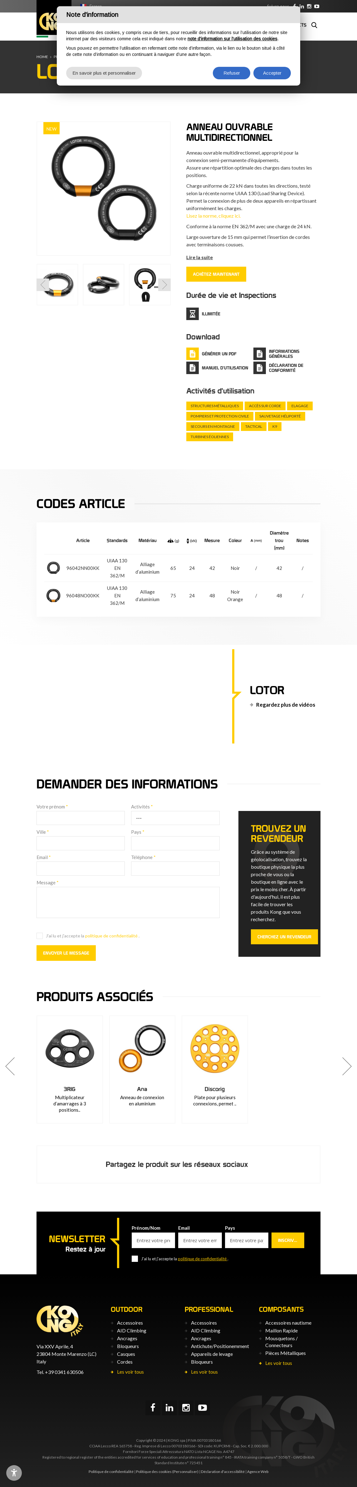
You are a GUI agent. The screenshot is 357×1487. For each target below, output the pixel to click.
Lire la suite (199, 257)
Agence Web (257, 1471)
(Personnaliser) (185, 1471)
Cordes (125, 1362)
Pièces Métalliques (285, 1353)
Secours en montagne (213, 426)
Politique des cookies (154, 1471)
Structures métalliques (215, 405)
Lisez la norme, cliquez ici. (213, 216)
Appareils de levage (212, 1354)
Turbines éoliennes (210, 436)
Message (48, 882)
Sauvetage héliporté (280, 416)
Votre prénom (52, 806)
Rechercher (314, 25)
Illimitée (211, 313)
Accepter (272, 73)
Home (42, 56)
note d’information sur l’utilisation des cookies (232, 38)
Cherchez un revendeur (284, 936)
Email (44, 857)
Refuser (231, 73)
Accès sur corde (265, 405)
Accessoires (130, 1323)
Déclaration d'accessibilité (223, 1471)
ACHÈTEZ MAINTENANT (216, 274)
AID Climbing (131, 1330)
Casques (126, 1354)
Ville (43, 832)
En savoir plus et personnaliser (104, 73)
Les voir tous (130, 1372)
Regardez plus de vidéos (285, 704)
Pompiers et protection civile (220, 416)
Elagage (299, 405)
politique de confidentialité (112, 935)
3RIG (70, 1089)
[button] (43, 285)
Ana (142, 1089)
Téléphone (143, 857)
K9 (274, 426)
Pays (137, 832)
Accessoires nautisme (288, 1323)
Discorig (215, 1089)
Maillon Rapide (281, 1330)
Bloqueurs (128, 1346)
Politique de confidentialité (111, 1471)
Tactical (253, 426)
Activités (142, 806)
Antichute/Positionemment (220, 1346)
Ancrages (127, 1338)
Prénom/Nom (146, 1228)
